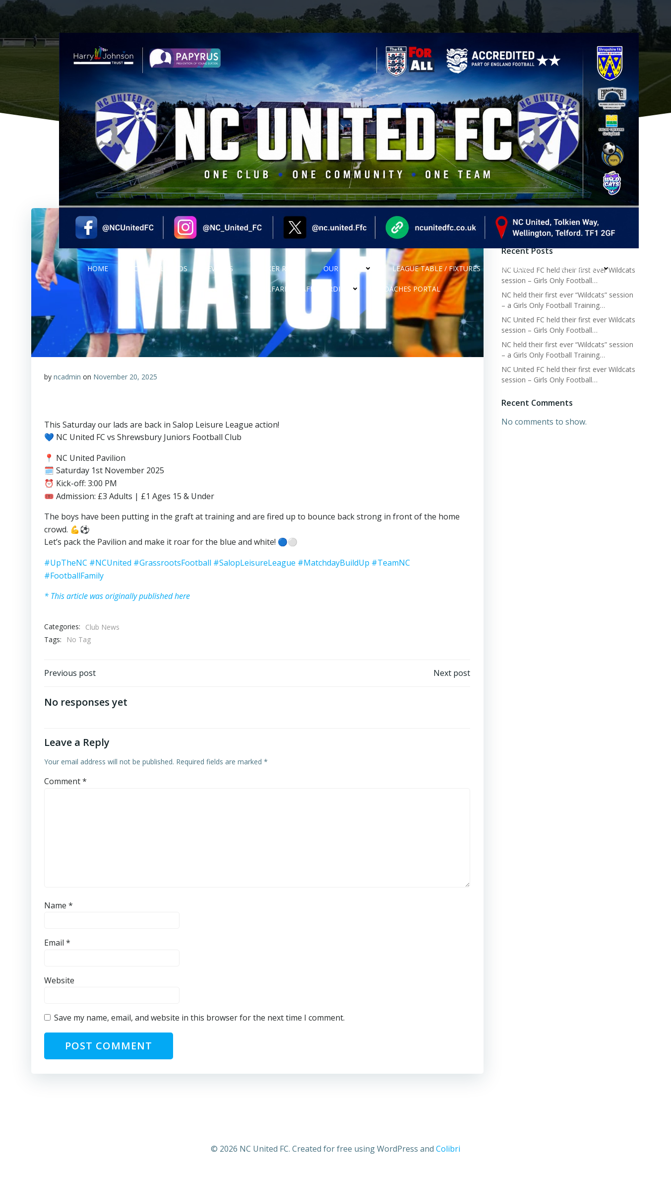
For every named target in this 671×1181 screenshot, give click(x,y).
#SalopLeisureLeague (255, 563)
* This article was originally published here (118, 596)
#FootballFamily (75, 576)
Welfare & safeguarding (308, 296)
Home (97, 276)
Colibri (448, 1151)
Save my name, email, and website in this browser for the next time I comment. (200, 1021)
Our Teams (347, 276)
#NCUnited (111, 563)
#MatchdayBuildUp (334, 563)
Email (58, 946)
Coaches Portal (409, 296)
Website (60, 983)
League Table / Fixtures (436, 276)
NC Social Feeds (157, 276)
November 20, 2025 (126, 377)
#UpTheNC (66, 563)
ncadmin (68, 377)
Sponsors (519, 276)
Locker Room (278, 276)
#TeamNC (391, 563)
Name (59, 908)
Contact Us (583, 276)
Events (220, 276)
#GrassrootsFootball (173, 563)
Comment (66, 784)
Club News (103, 627)
